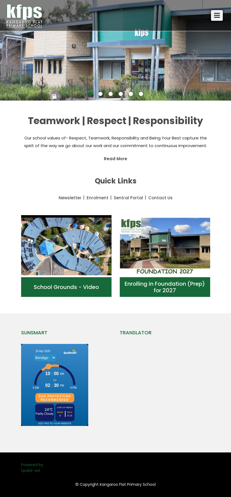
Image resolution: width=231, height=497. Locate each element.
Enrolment (98, 198)
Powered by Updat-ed (32, 467)
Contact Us (160, 198)
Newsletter (70, 198)
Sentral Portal (128, 198)
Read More (115, 159)
